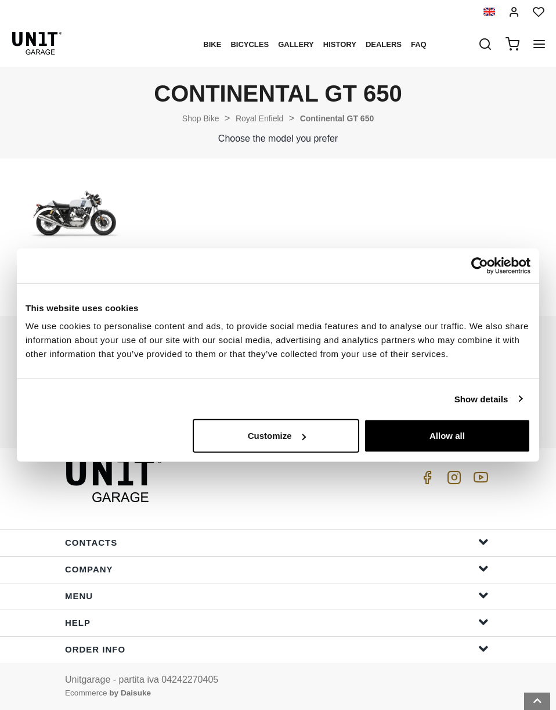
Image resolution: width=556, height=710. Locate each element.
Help (277, 622)
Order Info (277, 648)
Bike (212, 44)
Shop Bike (200, 118)
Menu (277, 595)
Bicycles (249, 44)
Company (277, 568)
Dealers (384, 44)
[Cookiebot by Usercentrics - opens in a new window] (479, 265)
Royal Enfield (260, 118)
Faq (419, 44)
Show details (481, 398)
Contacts (277, 542)
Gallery (296, 44)
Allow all (447, 436)
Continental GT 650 (337, 118)
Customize (277, 436)
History (339, 44)
